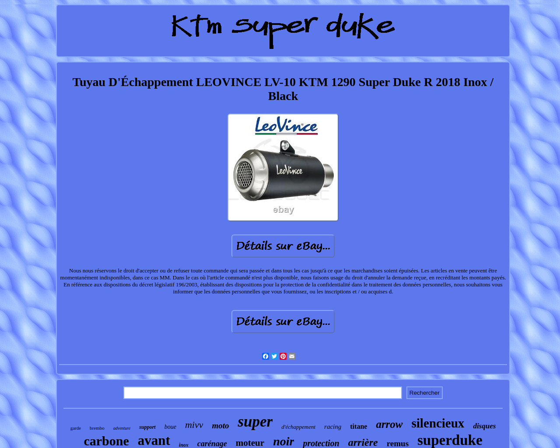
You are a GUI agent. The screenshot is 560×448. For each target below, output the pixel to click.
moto (220, 425)
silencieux (438, 423)
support (147, 427)
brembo (97, 428)
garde (75, 428)
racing (332, 426)
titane (358, 426)
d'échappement (298, 427)
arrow (389, 424)
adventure (122, 428)
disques (484, 426)
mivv (194, 424)
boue (170, 427)
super (255, 421)
